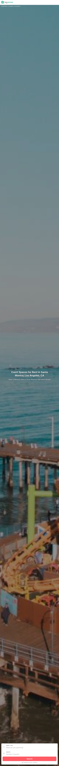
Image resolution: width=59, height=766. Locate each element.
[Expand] (56, 2)
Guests (8, 752)
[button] (53, 2)
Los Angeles (11, 6)
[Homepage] (7, 2)
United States (4, 6)
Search (29, 759)
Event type (9, 745)
